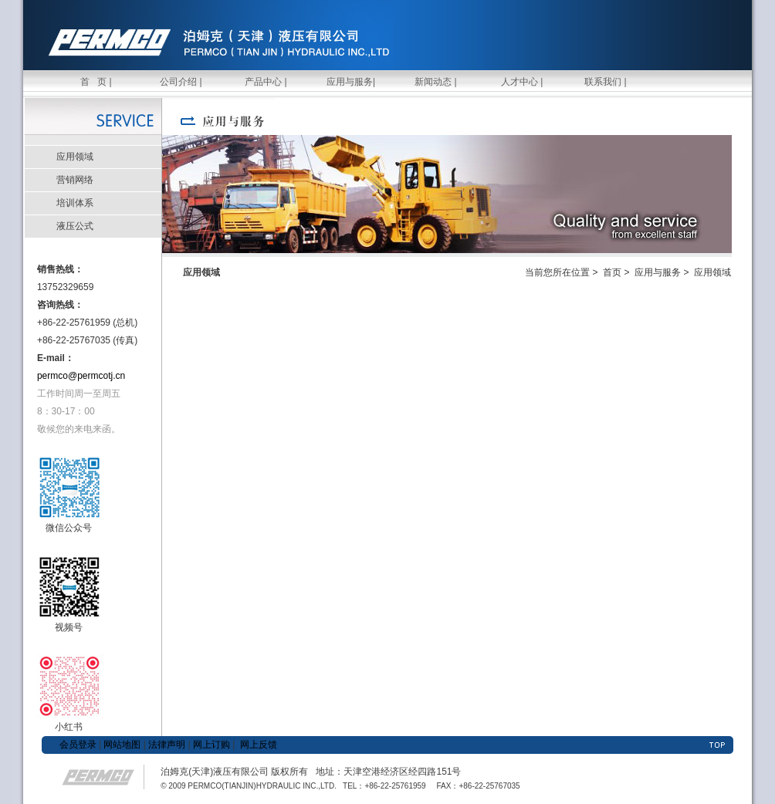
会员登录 (77, 744)
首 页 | (95, 81)
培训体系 (74, 203)
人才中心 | (521, 81)
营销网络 (74, 179)
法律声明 (166, 744)
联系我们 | (605, 81)
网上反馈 (258, 744)
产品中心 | (265, 81)
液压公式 (74, 226)
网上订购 (211, 744)
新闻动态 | (435, 81)
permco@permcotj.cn (81, 375)
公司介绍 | (180, 81)
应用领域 (74, 156)
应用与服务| (351, 81)
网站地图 (120, 744)
